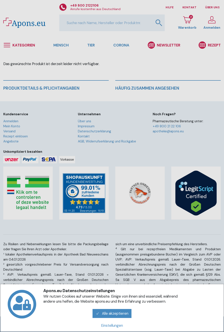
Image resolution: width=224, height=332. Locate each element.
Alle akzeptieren (112, 313)
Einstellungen (112, 325)
